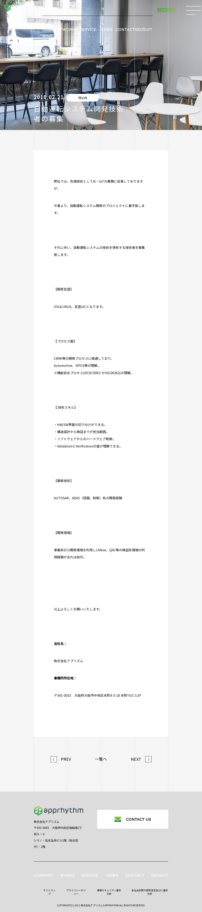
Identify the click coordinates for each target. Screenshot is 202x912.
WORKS (69, 29)
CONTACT (125, 29)
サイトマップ (49, 891)
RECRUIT (143, 29)
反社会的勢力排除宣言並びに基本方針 (149, 891)
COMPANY (52, 29)
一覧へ (101, 759)
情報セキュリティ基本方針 (109, 891)
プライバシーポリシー (76, 891)
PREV (61, 759)
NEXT (141, 759)
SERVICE (88, 29)
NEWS (106, 29)
